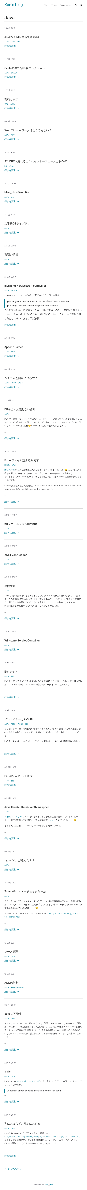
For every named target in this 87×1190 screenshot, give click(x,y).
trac (13, 956)
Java (6, 42)
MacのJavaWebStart (17, 192)
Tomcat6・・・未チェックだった (25, 891)
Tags (54, 5)
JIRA (13, 42)
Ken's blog (13, 4)
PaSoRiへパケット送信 (18, 776)
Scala (14, 73)
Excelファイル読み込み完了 (21, 460)
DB (5, 166)
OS (12, 197)
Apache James (13, 347)
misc (13, 352)
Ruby (13, 383)
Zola (46, 1185)
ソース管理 (11, 951)
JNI (51, 820)
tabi (51, 1185)
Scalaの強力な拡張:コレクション (24, 68)
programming (18, 987)
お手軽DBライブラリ (17, 223)
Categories (65, 5)
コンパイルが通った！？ (19, 860)
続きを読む (11, 46)
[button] (76, 5)
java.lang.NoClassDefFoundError (25, 285)
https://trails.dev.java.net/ (28, 1081)
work (20, 383)
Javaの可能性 (12, 1013)
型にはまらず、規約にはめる (22, 1123)
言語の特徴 (11, 254)
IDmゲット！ (12, 671)
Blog (46, 5)
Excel (7, 465)
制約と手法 (11, 99)
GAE (6, 104)
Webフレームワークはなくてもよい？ (28, 130)
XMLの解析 (11, 982)
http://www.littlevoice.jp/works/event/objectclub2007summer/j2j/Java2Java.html (41, 1136)
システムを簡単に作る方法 (20, 378)
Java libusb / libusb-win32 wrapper (26, 807)
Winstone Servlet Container (22, 640)
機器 (12, 676)
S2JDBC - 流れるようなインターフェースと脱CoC (35, 161)
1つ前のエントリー (13, 816)
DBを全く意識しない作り (20, 409)
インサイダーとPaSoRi (18, 719)
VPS (19, 42)
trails (7, 1071)
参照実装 (9, 586)
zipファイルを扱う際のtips (20, 523)
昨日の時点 (9, 470)
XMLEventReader (15, 555)
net (13, 135)
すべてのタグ (12, 1169)
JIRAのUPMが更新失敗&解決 (22, 37)
